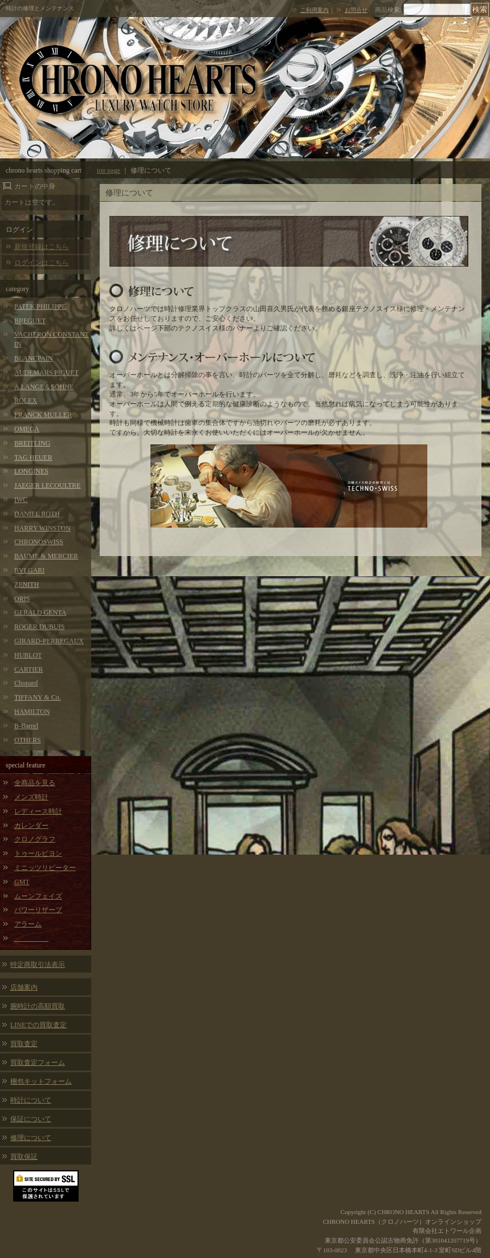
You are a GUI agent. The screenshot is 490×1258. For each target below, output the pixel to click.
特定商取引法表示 (37, 965)
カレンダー (31, 826)
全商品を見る (34, 783)
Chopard (26, 683)
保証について (30, 1119)
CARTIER (28, 669)
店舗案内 (24, 987)
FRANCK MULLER (43, 415)
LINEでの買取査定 (38, 1025)
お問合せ (356, 10)
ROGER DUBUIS (39, 627)
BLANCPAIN (33, 358)
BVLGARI (29, 570)
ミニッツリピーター (45, 868)
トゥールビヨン (38, 853)
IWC (20, 500)
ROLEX (25, 401)
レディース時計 (38, 811)
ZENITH (26, 585)
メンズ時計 (31, 797)
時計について (30, 1100)
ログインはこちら (41, 263)
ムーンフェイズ (38, 896)
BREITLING (32, 443)
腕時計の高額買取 (37, 1006)
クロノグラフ (34, 839)
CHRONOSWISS (38, 542)
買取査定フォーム (37, 1063)
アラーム (28, 924)
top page (108, 170)
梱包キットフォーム (41, 1081)
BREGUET (30, 321)
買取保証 (24, 1157)
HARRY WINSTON (42, 528)
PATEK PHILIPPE (40, 307)
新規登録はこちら (41, 247)
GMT (22, 882)
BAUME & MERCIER (46, 556)
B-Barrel (26, 726)
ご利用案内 (314, 10)
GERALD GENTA (40, 612)
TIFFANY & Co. (37, 697)
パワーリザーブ (38, 910)
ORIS (22, 599)
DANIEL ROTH (37, 514)
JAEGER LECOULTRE (47, 485)
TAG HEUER (33, 457)
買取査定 (24, 1044)
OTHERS (27, 740)
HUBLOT (28, 655)
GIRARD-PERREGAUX (49, 641)
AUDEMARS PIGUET (46, 373)
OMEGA (26, 429)
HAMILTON (32, 712)
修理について (30, 1138)
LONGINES (31, 471)
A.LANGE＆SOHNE (44, 387)
